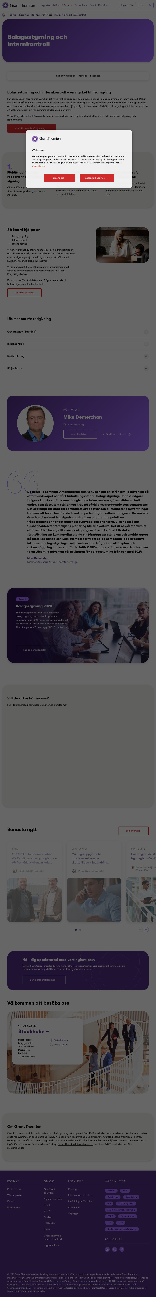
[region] (79, 159)
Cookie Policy (38, 166)
